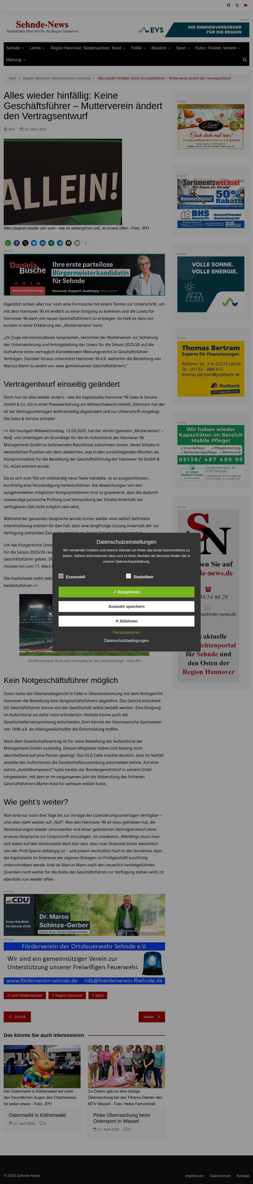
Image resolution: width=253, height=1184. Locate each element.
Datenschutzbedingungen (126, 640)
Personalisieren (126, 632)
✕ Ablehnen (126, 621)
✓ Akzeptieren (126, 592)
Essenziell (72, 576)
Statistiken (139, 576)
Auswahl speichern (126, 606)
